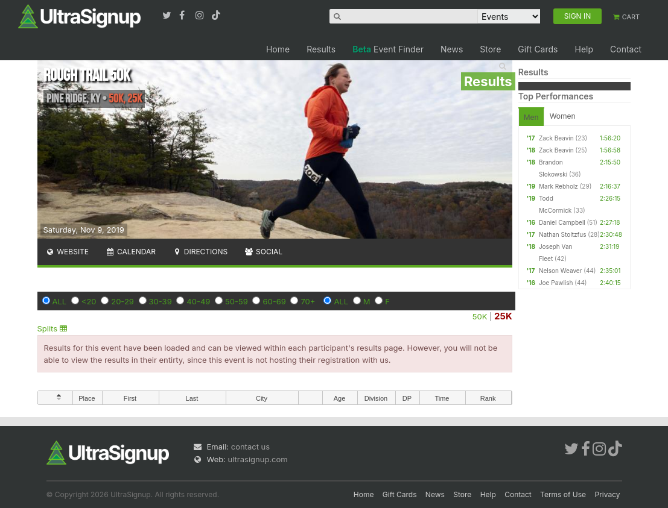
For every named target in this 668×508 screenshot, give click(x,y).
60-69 (273, 301)
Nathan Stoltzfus (563, 234)
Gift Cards (538, 49)
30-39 (160, 301)
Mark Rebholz (558, 186)
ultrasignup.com (258, 459)
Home (278, 49)
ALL (59, 301)
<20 (89, 301)
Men (531, 117)
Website (67, 251)
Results (321, 49)
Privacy (607, 494)
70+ (308, 301)
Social (263, 251)
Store (490, 49)
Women (563, 116)
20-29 (122, 301)
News (452, 49)
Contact (625, 49)
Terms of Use (563, 494)
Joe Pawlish (556, 282)
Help (583, 49)
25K (503, 316)
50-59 (236, 301)
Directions (200, 251)
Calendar (131, 251)
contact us (250, 446)
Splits (52, 328)
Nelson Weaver (560, 270)
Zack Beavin (556, 138)
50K (480, 316)
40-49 (198, 301)
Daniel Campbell (562, 222)
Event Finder (388, 49)
